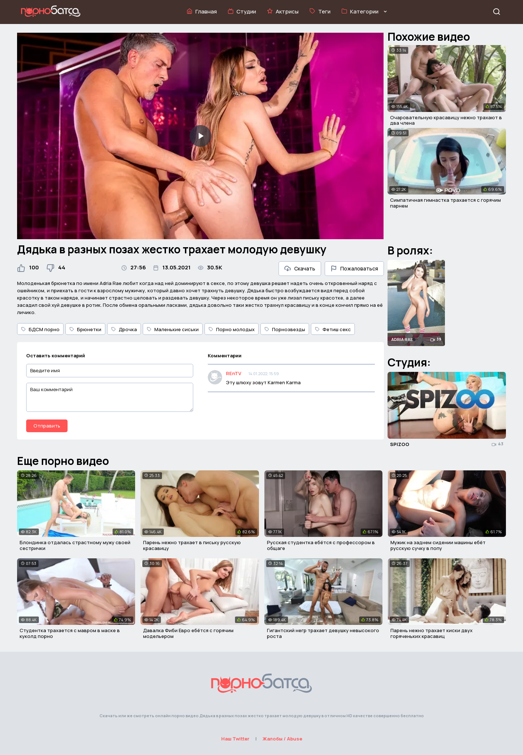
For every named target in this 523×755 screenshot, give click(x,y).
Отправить (46, 425)
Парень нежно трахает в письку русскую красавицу (192, 545)
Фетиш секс (333, 329)
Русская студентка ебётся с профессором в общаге (321, 545)
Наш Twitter (235, 738)
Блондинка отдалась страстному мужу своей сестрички (75, 545)
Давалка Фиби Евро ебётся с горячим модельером (188, 633)
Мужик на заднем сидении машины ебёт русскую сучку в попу (438, 545)
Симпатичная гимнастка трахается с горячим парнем (445, 203)
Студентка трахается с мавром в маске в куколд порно (70, 633)
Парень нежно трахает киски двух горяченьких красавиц (431, 633)
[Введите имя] (109, 370)
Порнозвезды (284, 329)
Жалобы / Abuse (282, 738)
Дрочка (124, 329)
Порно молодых (231, 329)
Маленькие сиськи (173, 329)
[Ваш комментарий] (109, 397)
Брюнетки (85, 329)
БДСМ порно (40, 329)
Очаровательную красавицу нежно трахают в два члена (446, 120)
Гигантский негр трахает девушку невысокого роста (323, 633)
